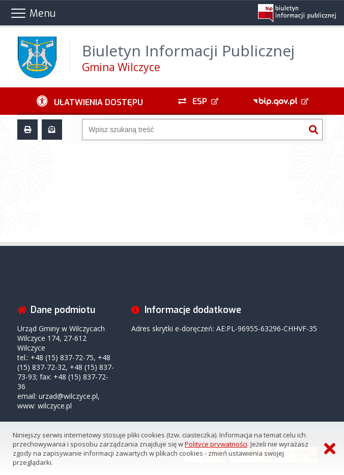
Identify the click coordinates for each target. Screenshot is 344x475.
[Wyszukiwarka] (193, 129)
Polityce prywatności (216, 444)
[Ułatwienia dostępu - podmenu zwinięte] (89, 101)
